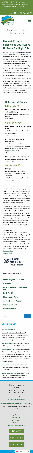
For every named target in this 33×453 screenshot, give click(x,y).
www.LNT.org (7, 253)
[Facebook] (8, 13)
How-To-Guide (23, 4)
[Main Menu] (29, 20)
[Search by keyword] (13, 316)
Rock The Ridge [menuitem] (9, 293)
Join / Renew (16, 437)
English (19, 451)
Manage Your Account (16, 415)
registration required (12, 150)
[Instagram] (11, 13)
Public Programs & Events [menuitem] (13, 279)
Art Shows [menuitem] (7, 283)
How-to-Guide (15, 337)
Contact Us (16, 397)
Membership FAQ (7, 340)
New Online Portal (7, 4)
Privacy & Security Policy (16, 399)
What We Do (16, 423)
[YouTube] (15, 13)
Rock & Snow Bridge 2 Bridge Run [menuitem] (15, 288)
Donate (16, 431)
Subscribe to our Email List (17, 425)
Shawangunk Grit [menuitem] (10, 305)
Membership (16, 417)
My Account (16, 444)
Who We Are (16, 420)
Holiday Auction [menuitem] (9, 308)
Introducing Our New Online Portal (13, 333)
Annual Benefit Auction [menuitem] (12, 301)
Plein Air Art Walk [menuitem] (10, 297)
